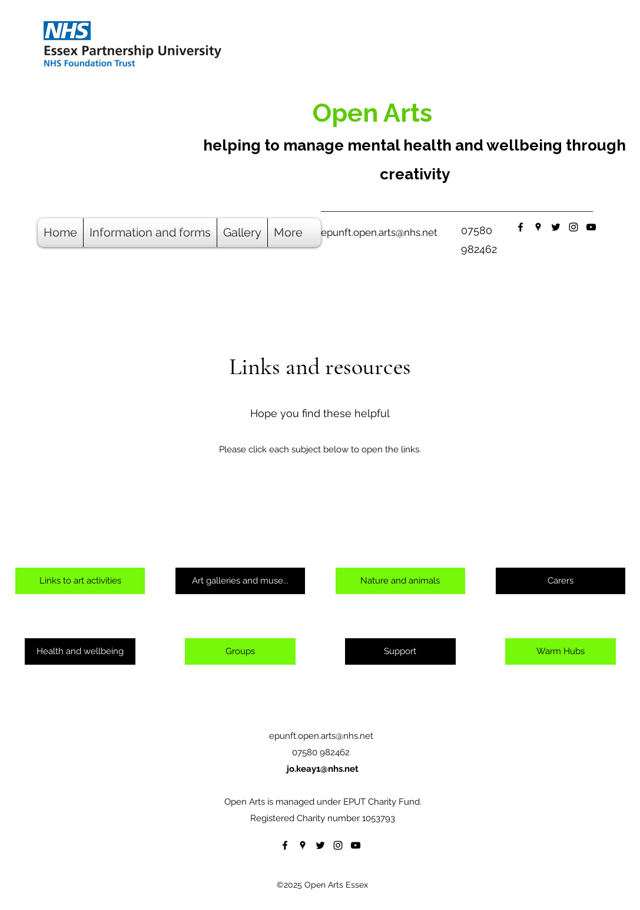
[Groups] (240, 651)
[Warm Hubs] (560, 651)
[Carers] (560, 581)
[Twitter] (556, 227)
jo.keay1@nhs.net (323, 769)
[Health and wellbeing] (80, 651)
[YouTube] (591, 227)
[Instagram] (573, 227)
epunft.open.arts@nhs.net (379, 232)
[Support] (400, 651)
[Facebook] (520, 227)
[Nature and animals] (400, 581)
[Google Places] (538, 227)
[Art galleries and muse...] (240, 581)
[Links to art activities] (80, 581)
